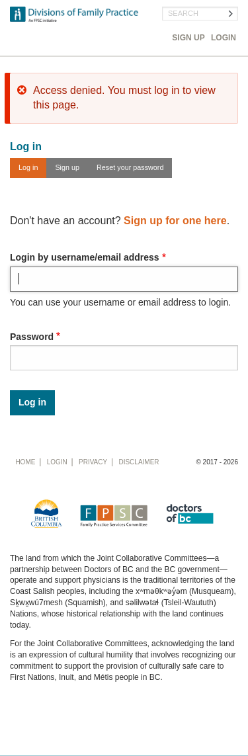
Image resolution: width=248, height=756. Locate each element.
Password (32, 336)
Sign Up (188, 37)
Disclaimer (138, 462)
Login (223, 37)
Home (25, 462)
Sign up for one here (175, 220)
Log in (28, 167)
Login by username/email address (84, 257)
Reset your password (130, 167)
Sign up (67, 167)
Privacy (93, 462)
